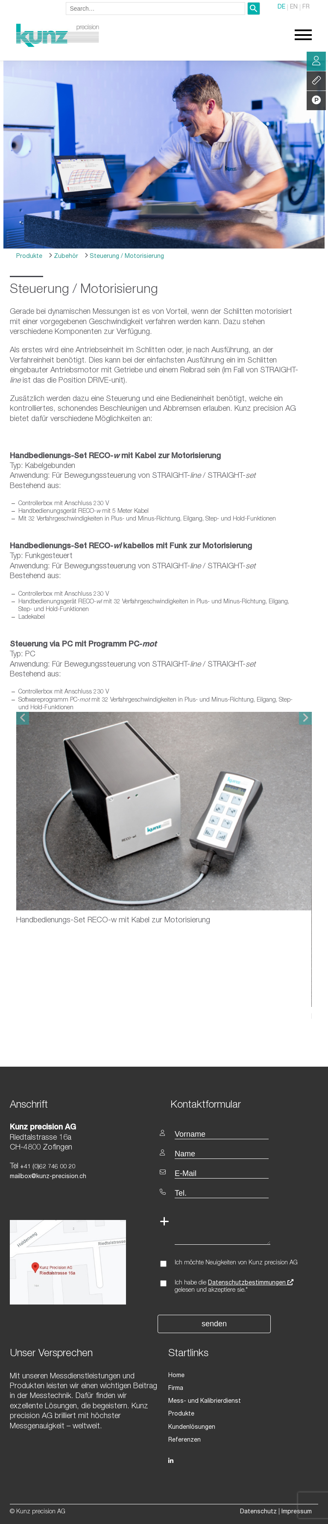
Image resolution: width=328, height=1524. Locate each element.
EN (294, 8)
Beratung (316, 61)
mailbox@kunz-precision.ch (48, 1177)
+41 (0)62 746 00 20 (46, 1167)
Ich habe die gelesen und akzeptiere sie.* (234, 1286)
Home (176, 1376)
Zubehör (65, 257)
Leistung (316, 81)
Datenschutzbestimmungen (250, 1283)
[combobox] (155, 8)
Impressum (296, 1512)
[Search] (253, 8)
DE (281, 8)
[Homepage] (57, 46)
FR (306, 8)
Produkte (29, 257)
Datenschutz (258, 1512)
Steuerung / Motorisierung (126, 257)
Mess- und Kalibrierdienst (204, 1401)
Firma (175, 1389)
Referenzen (184, 1440)
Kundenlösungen (191, 1427)
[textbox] (241, 1104)
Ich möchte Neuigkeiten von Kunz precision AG (236, 1263)
